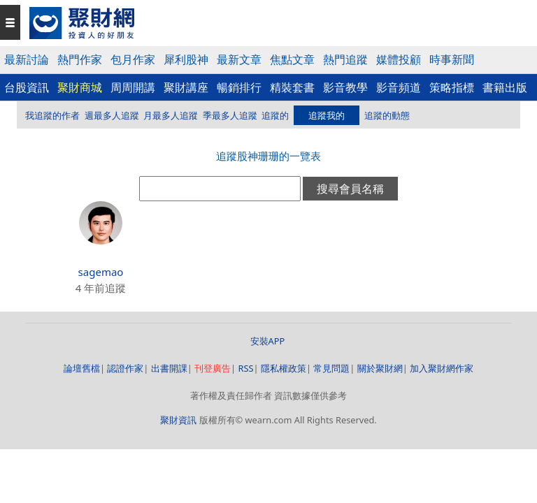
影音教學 (345, 87)
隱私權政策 (283, 368)
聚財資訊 (178, 420)
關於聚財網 (380, 368)
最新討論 (26, 59)
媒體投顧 (398, 59)
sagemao (101, 272)
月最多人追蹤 (170, 115)
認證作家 (125, 368)
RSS (245, 368)
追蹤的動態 (387, 115)
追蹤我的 (326, 115)
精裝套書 (292, 87)
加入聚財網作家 (441, 368)
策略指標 (451, 87)
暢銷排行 (239, 87)
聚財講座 (186, 87)
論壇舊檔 (82, 368)
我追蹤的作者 (52, 115)
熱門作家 (79, 59)
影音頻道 (398, 87)
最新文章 (239, 59)
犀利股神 (186, 59)
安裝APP (268, 341)
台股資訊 (26, 87)
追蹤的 (275, 115)
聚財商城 (79, 87)
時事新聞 (451, 59)
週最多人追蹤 (112, 115)
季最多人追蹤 (230, 115)
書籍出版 (504, 87)
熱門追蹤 (345, 59)
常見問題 (331, 368)
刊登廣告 (212, 368)
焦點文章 (292, 59)
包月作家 (132, 59)
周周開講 (132, 87)
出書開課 (169, 368)
